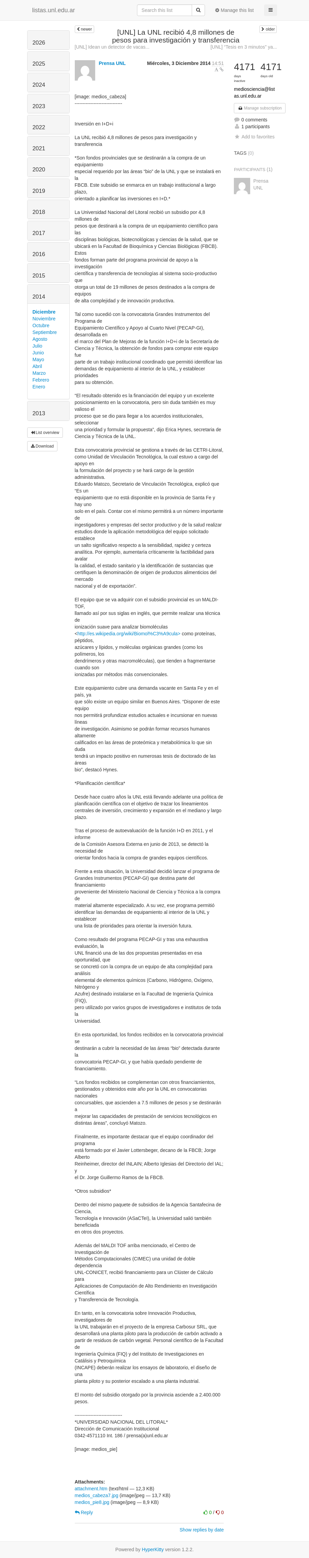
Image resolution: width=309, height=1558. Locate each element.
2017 (39, 233)
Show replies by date (201, 1529)
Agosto (40, 339)
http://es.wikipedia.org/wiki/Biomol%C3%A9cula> (129, 633)
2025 (39, 64)
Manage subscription (260, 108)
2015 (39, 275)
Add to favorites (254, 136)
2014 (39, 297)
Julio (37, 346)
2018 (39, 212)
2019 (39, 191)
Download (42, 446)
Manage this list (234, 10)
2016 (39, 254)
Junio (38, 352)
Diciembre (44, 312)
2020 (39, 169)
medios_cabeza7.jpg (96, 1495)
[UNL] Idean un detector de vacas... (112, 47)
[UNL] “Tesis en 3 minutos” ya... (243, 47)
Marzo (39, 373)
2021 (39, 148)
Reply (84, 1512)
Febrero (41, 380)
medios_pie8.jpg (92, 1502)
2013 (39, 413)
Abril (37, 366)
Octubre (41, 325)
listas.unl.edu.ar (53, 10)
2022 (39, 127)
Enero (39, 386)
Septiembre (45, 332)
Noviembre (44, 318)
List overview (45, 432)
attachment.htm (91, 1488)
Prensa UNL (112, 63)
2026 (39, 42)
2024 (39, 85)
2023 (39, 106)
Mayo (38, 359)
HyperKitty (153, 1549)
